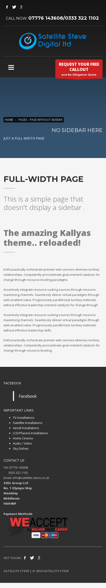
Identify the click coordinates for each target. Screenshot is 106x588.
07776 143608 (45, 18)
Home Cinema (23, 438)
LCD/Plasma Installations (30, 433)
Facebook (28, 396)
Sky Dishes (21, 448)
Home (9, 120)
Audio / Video (22, 443)
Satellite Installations (27, 423)
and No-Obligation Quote (78, 70)
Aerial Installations (26, 428)
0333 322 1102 (82, 18)
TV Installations (23, 417)
